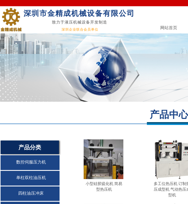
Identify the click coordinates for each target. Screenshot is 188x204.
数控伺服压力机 (31, 162)
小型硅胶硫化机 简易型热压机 (104, 186)
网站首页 (168, 28)
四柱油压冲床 (31, 193)
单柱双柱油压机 (31, 177)
